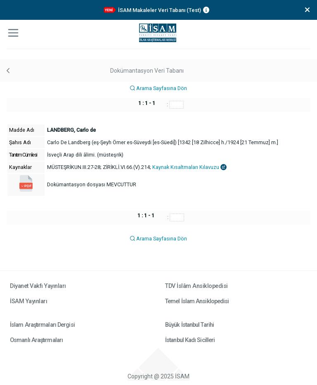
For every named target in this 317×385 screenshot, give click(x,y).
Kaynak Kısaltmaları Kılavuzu (189, 167)
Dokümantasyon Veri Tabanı (147, 70)
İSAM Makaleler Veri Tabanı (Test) (159, 10)
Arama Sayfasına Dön (158, 88)
